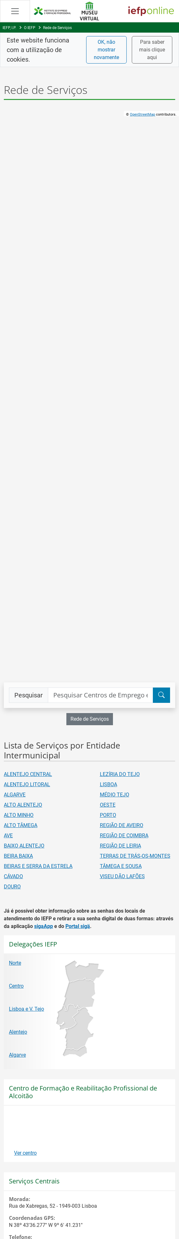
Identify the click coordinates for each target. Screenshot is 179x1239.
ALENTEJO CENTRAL (28, 774)
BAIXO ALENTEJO (24, 846)
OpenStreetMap (142, 114)
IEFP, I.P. (9, 28)
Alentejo (18, 1032)
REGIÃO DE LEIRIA (120, 846)
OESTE (108, 805)
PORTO (108, 815)
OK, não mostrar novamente (106, 49)
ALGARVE (15, 795)
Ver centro (25, 1153)
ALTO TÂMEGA (20, 825)
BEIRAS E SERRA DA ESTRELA (38, 866)
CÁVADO (13, 876)
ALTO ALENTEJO (23, 805)
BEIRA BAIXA (18, 856)
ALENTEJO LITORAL (27, 784)
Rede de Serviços (57, 28)
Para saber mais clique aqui (152, 49)
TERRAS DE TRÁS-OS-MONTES (135, 856)
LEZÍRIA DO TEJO (120, 774)
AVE (8, 835)
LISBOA (108, 784)
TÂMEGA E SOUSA (121, 866)
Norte (15, 963)
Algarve (17, 1055)
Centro (16, 986)
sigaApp (43, 926)
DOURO (12, 887)
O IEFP (29, 28)
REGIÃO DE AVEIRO (121, 825)
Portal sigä (77, 926)
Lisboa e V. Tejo (26, 1009)
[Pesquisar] (161, 695)
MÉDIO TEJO (114, 795)
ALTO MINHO (19, 815)
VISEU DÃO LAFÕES (122, 876)
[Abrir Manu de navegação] (15, 11)
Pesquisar (28, 695)
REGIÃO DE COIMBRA (124, 835)
